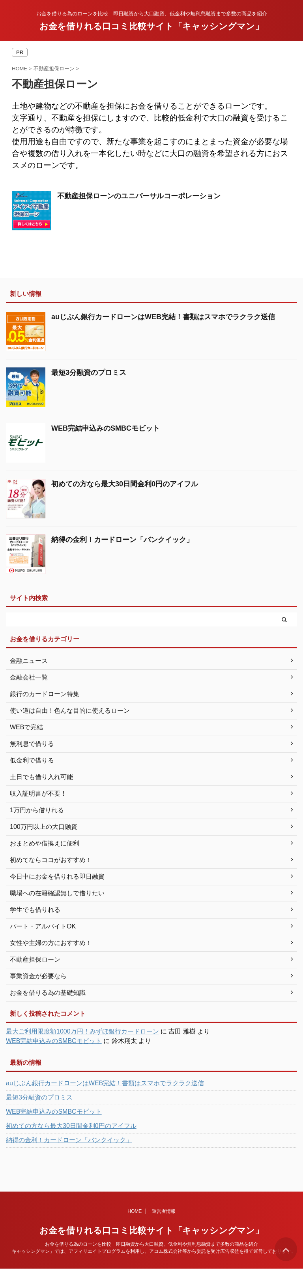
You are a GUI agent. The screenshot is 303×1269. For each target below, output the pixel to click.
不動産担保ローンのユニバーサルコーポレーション (139, 196)
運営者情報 (164, 1211)
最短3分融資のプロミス (88, 373)
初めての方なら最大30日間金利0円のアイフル (124, 484)
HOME (134, 1211)
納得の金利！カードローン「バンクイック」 (122, 540)
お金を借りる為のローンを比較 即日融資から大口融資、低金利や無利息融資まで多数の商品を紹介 (151, 1244)
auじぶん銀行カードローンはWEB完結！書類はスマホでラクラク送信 (163, 317)
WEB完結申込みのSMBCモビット (105, 428)
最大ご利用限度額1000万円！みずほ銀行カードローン (82, 1031)
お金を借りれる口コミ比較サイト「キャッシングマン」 (151, 26)
